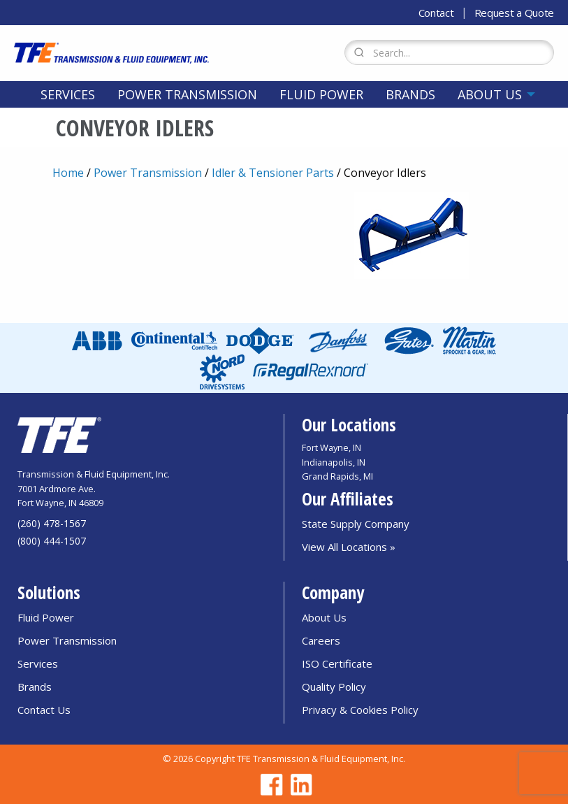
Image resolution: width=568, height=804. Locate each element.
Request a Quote (514, 13)
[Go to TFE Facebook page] (269, 785)
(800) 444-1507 (51, 540)
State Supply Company (355, 524)
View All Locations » (348, 547)
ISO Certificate (337, 663)
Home (68, 172)
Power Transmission (187, 94)
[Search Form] (449, 52)
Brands (410, 94)
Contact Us (44, 710)
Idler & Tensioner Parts (273, 172)
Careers (321, 640)
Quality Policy (334, 687)
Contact (436, 13)
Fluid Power (321, 94)
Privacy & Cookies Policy (360, 710)
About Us (490, 94)
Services (68, 94)
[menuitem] (67, 94)
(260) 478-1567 (51, 523)
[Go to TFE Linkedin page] (299, 785)
